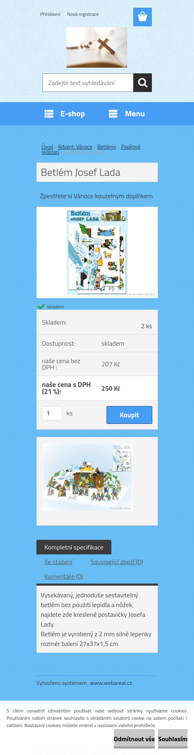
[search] (142, 82)
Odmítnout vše (134, 739)
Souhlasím (173, 739)
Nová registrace (83, 14)
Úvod (47, 147)
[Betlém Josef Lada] (97, 210)
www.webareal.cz (111, 682)
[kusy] (52, 413)
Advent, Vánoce (75, 147)
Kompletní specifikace (74, 547)
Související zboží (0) (116, 562)
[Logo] (97, 47)
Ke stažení (58, 562)
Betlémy (107, 147)
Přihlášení (50, 14)
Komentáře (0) (64, 576)
